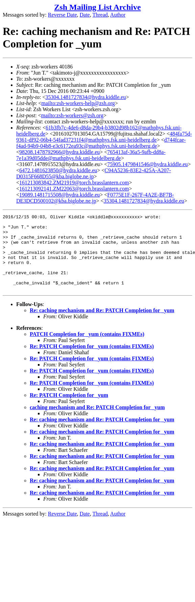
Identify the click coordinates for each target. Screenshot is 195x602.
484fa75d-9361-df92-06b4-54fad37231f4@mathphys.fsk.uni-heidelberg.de (104, 137)
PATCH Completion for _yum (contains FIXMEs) (87, 349)
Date (85, 15)
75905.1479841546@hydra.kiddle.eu (147, 164)
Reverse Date (62, 15)
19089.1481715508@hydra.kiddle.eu (59, 195)
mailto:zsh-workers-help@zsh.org (78, 103)
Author (117, 15)
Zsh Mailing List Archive (97, 7)
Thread (99, 15)
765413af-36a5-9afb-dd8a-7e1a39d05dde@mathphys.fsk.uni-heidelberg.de (91, 155)
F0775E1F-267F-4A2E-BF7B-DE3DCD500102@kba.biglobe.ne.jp (95, 198)
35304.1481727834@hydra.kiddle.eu (85, 97)
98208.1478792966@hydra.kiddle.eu (59, 152)
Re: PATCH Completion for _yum (69, 410)
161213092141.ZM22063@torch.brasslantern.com (74, 189)
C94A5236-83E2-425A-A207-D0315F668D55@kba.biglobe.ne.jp (93, 173)
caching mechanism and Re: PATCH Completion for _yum (97, 422)
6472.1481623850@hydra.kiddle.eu (58, 170)
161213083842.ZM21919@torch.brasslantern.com (74, 182)
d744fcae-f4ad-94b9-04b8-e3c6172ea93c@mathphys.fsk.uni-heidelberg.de (101, 143)
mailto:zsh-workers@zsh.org (72, 115)
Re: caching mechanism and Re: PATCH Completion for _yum (102, 325)
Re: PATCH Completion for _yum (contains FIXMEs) (92, 361)
